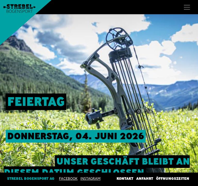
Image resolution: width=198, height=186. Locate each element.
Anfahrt (144, 178)
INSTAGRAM (90, 178)
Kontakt (125, 178)
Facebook (68, 178)
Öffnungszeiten (172, 178)
